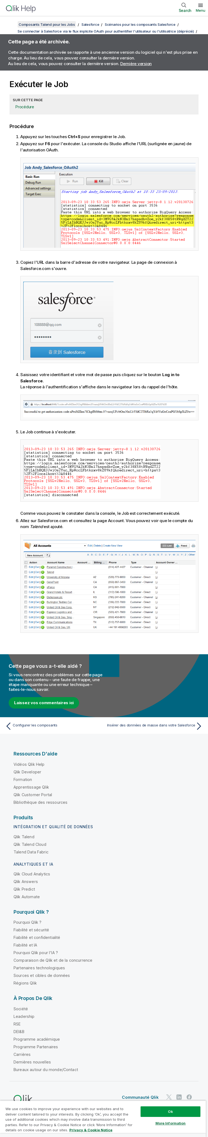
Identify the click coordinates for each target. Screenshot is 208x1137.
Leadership (24, 1016)
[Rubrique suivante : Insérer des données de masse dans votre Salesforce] (155, 726)
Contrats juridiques (29, 1112)
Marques (67, 1119)
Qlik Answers (26, 881)
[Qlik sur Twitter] (169, 1097)
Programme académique (37, 1039)
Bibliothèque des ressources (40, 802)
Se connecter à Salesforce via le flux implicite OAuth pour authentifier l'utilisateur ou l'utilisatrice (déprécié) (106, 31)
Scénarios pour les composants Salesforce (140, 24)
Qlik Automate (27, 896)
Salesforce (90, 24)
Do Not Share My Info (101, 1119)
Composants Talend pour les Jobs (47, 24)
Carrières (22, 1054)
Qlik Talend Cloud (30, 844)
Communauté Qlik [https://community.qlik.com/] (140, 1097)
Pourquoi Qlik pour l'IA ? (36, 952)
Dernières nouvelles (32, 1062)
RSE (17, 1024)
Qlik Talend (24, 836)
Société (21, 1008)
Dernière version (136, 63)
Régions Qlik (25, 983)
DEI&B (19, 1031)
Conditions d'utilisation (32, 1119)
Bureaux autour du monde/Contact (46, 1069)
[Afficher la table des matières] (11, 24)
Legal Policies (134, 1112)
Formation (23, 779)
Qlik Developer (27, 772)
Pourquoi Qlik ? (27, 922)
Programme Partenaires (36, 1046)
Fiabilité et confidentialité (37, 937)
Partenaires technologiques (39, 968)
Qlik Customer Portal (33, 794)
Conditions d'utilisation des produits (84, 1112)
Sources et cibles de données (42, 975)
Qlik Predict (24, 889)
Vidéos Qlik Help (29, 764)
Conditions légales (170, 1112)
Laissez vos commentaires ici (44, 702)
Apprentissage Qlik (31, 787)
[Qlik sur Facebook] (189, 1097)
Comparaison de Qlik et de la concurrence (53, 960)
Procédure (24, 106)
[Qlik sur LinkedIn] (179, 1097)
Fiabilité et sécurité (31, 930)
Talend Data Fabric (31, 852)
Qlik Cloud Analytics (32, 874)
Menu (200, 10)
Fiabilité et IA (25, 945)
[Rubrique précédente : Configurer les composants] (53, 726)
